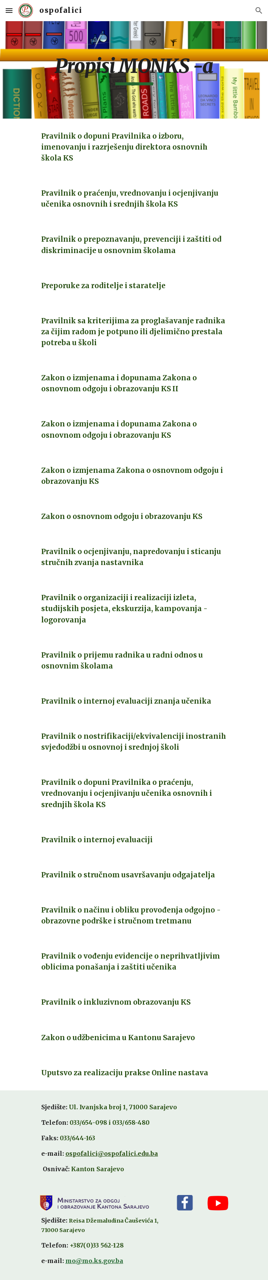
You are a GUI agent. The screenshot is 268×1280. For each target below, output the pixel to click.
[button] (9, 10)
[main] (134, 69)
